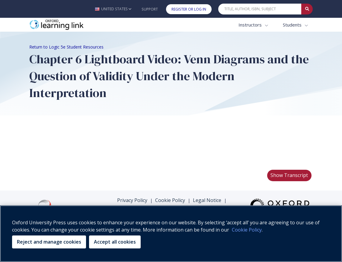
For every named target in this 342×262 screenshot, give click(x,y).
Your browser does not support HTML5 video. (74, 142)
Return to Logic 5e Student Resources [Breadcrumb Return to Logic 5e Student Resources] (66, 47)
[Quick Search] (260, 9)
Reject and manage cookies (49, 241)
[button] (113, 9)
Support (150, 9)
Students (293, 25)
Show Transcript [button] (289, 175)
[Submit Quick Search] (307, 9)
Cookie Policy (170, 200)
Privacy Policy (132, 200)
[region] (171, 233)
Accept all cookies (115, 241)
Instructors (250, 25)
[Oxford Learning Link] (74, 25)
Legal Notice (207, 200)
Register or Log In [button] (188, 9)
